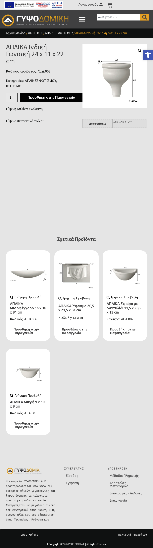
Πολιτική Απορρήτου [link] (132, 534)
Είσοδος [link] (72, 475)
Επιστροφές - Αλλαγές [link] (126, 493)
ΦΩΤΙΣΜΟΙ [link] (35, 33)
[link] (148, 55)
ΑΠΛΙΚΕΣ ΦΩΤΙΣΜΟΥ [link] (59, 33)
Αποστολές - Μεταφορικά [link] (119, 484)
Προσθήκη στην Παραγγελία (51, 97)
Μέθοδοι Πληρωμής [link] (124, 475)
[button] (82, 19)
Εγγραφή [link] (72, 483)
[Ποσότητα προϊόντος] (12, 97)
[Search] (144, 17)
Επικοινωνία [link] (118, 500)
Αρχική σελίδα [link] (16, 33)
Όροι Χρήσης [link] (29, 534)
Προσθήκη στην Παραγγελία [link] (26, 331)
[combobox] (118, 17)
